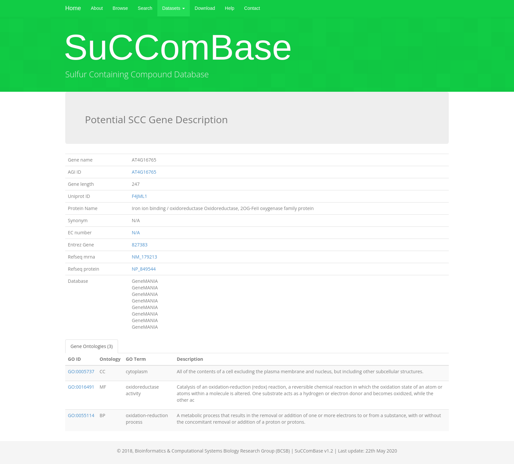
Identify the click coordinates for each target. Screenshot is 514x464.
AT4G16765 (144, 172)
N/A (136, 232)
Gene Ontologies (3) (91, 346)
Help (229, 8)
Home (73, 8)
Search (145, 8)
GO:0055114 (81, 415)
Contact (252, 8)
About (97, 8)
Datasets (173, 8)
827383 (140, 245)
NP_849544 (144, 269)
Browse (120, 8)
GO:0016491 (81, 387)
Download (205, 8)
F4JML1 (139, 196)
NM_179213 (144, 257)
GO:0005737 (81, 371)
